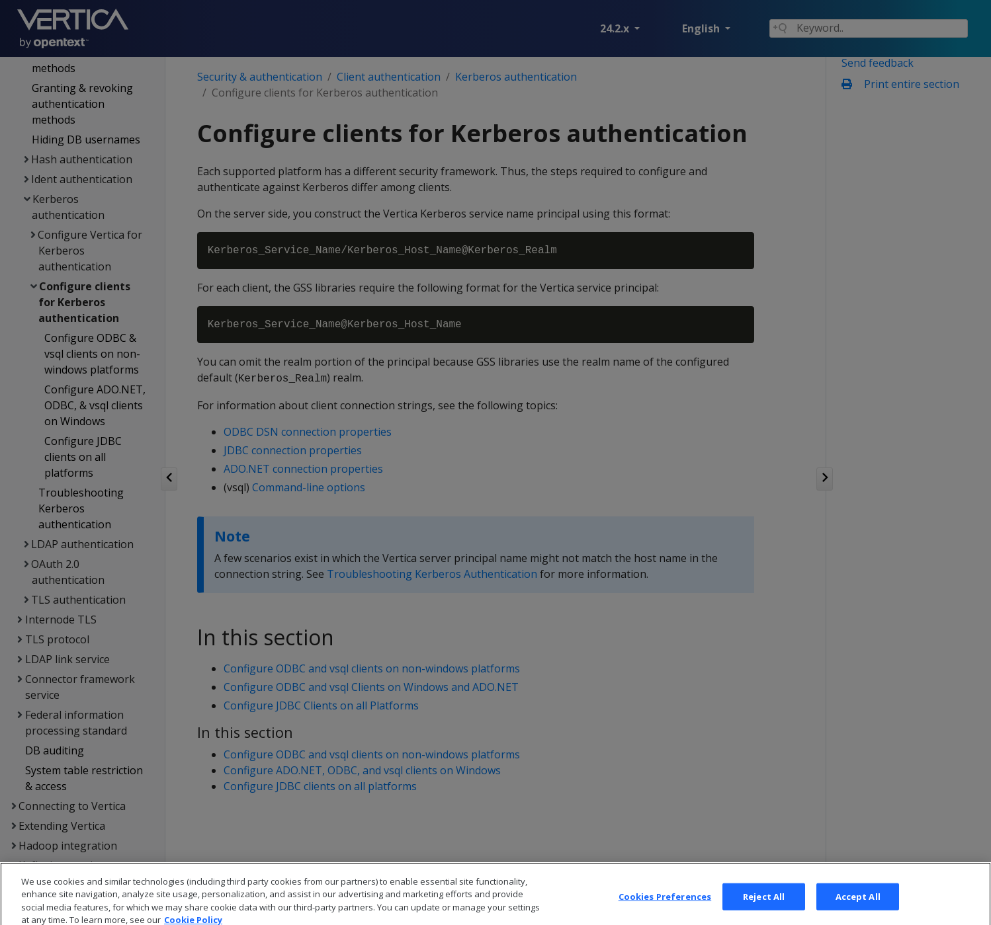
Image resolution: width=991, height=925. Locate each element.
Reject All (764, 908)
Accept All (858, 908)
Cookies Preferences (665, 908)
